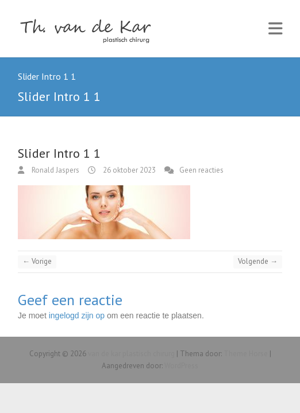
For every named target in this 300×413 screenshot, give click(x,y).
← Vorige (37, 261)
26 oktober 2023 (128, 170)
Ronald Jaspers (54, 170)
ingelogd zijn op (77, 315)
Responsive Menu (275, 29)
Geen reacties (201, 170)
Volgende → (258, 261)
